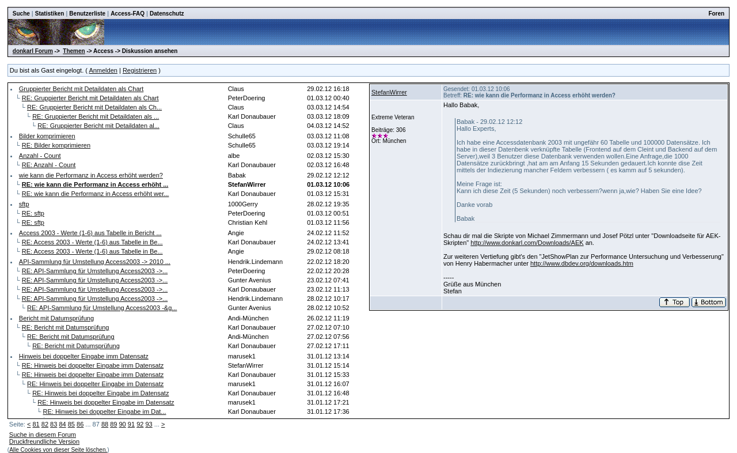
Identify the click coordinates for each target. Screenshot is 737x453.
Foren (716, 13)
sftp (24, 204)
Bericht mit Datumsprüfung (56, 318)
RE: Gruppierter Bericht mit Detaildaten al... (98, 125)
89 (113, 424)
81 (35, 424)
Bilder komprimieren (47, 136)
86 (80, 424)
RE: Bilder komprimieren (56, 145)
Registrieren (140, 70)
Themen (74, 51)
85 (71, 424)
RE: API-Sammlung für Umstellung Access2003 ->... (95, 270)
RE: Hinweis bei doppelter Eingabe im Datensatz (95, 383)
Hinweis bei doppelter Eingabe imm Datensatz (84, 356)
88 (104, 424)
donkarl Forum (33, 51)
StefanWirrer (389, 92)
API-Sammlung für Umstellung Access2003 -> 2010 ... (94, 261)
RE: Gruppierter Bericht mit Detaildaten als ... (95, 116)
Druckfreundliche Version (44, 441)
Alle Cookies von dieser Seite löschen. (58, 450)
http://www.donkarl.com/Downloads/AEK (526, 242)
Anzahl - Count (40, 155)
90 (122, 424)
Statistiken (49, 13)
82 (44, 424)
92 (139, 424)
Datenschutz (167, 13)
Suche (21, 13)
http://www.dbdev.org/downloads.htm (581, 263)
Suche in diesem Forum (42, 434)
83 (53, 424)
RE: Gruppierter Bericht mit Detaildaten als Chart (90, 98)
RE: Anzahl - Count (49, 164)
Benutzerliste (87, 13)
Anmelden (103, 70)
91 (131, 424)
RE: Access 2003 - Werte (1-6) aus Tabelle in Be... (92, 242)
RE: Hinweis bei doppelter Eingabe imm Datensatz (93, 365)
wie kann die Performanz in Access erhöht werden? (91, 175)
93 (148, 424)
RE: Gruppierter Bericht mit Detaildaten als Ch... (94, 107)
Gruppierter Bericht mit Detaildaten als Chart (81, 88)
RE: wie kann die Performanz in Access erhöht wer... (95, 193)
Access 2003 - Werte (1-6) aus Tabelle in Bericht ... (90, 232)
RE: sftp (33, 213)
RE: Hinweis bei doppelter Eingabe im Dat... (104, 411)
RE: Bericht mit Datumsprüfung (65, 327)
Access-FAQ (128, 13)
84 (62, 424)
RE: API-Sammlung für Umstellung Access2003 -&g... (102, 307)
